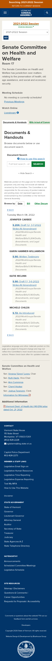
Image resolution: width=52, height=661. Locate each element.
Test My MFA (10, 483)
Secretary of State (12, 528)
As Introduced (23, 313)
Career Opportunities (14, 597)
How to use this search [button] (31, 158)
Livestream (10, 112)
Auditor (7, 524)
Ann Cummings (15, 382)
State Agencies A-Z (13, 541)
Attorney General (12, 520)
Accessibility (34, 601)
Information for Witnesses (17, 395)
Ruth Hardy (13, 378)
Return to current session (26, 6)
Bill (28, 203)
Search (38, 164)
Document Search (26, 157)
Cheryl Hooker (15, 386)
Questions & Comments (15, 592)
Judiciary (8, 537)
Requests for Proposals (15, 601)
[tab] (15, 122)
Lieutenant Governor (14, 515)
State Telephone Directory (17, 545)
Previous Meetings (14, 101)
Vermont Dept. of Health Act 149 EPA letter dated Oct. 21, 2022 (25, 408)
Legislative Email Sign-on (16, 466)
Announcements (12, 561)
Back (10, 210)
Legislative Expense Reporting (19, 479)
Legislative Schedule (14, 570)
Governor (8, 511)
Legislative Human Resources (18, 470)
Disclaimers (19, 588)
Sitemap (8, 588)
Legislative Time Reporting (17, 475)
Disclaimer (8, 496)
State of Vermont (12, 507)
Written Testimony (26, 256)
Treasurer (8, 533)
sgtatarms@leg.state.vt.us (17, 443)
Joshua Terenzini (16, 391)
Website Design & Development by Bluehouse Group (26, 636)
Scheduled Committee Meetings (19, 565)
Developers (26, 625)
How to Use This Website (16, 488)
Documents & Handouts (15, 122)
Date (20, 203)
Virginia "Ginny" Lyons (19, 373)
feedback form (19, 619)
